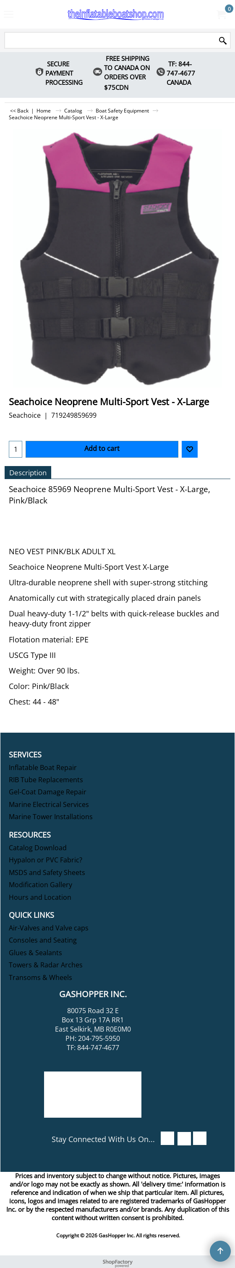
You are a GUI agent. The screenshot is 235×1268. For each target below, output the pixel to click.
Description (28, 472)
